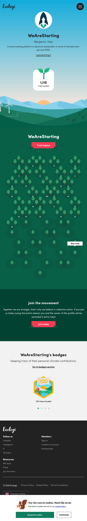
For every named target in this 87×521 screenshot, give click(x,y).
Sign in (44, 440)
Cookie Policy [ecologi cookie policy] (42, 485)
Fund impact (43, 145)
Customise (64, 514)
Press (5, 467)
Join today (43, 324)
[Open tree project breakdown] (43, 80)
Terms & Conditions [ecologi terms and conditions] (59, 485)
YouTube (7, 452)
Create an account (50, 444)
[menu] (80, 6)
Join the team (9, 471)
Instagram (8, 444)
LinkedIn (7, 440)
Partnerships (47, 448)
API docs (7, 463)
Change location (15, 494)
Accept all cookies (35, 514)
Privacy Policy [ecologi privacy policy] (27, 485)
